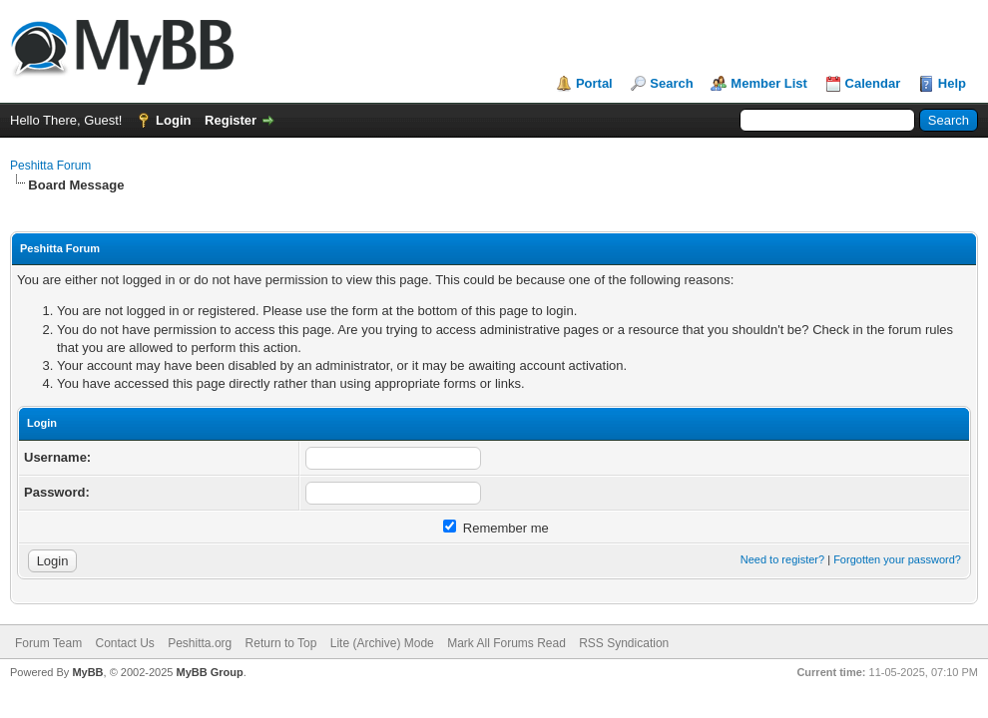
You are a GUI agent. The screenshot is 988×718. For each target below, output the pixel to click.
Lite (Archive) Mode (382, 643)
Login (173, 120)
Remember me (496, 528)
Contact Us (124, 643)
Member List (769, 83)
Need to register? (782, 559)
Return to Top (281, 643)
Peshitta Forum (50, 166)
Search (671, 83)
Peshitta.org (200, 643)
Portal (594, 83)
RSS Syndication (624, 643)
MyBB (87, 672)
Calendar (873, 83)
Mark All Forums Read (506, 643)
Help (952, 83)
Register (230, 120)
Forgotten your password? (897, 559)
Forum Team (48, 643)
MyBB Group (209, 672)
